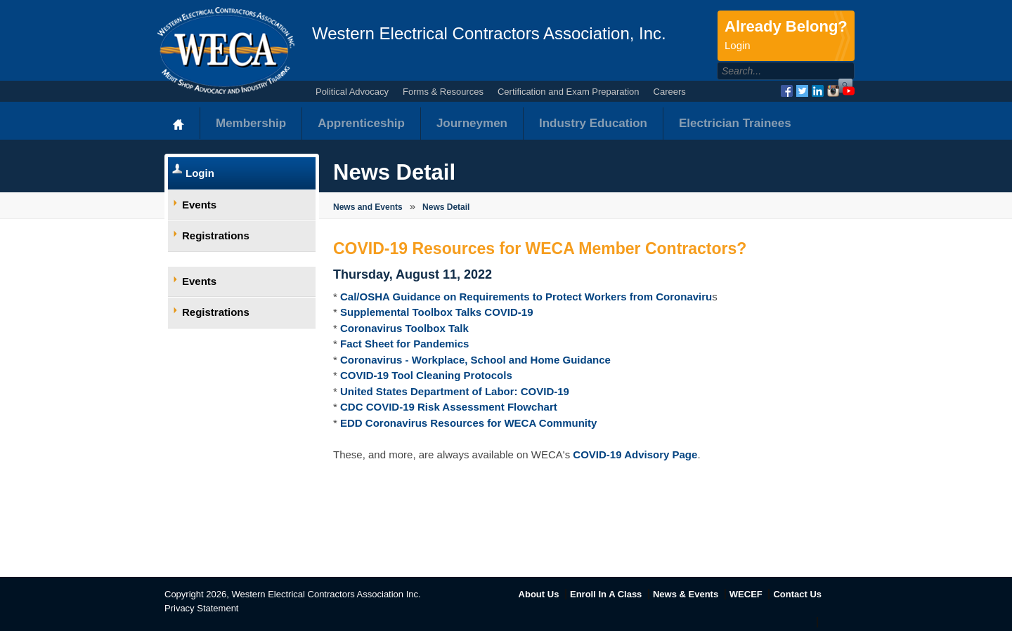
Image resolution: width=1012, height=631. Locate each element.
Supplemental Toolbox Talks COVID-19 (436, 312)
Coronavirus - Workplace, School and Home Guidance (475, 360)
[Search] (770, 71)
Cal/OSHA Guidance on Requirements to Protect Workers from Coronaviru (526, 297)
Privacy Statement (201, 608)
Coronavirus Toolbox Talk (404, 328)
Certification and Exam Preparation (569, 91)
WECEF (746, 594)
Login (200, 173)
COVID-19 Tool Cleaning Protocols (426, 375)
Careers (670, 91)
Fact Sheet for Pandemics (404, 344)
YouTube (849, 91)
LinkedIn (818, 91)
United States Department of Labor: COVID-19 (454, 391)
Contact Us (797, 594)
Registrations (215, 235)
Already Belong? (786, 36)
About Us (539, 594)
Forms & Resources (443, 91)
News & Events (685, 594)
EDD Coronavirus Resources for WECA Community (468, 423)
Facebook (787, 91)
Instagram (833, 91)
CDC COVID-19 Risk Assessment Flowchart (448, 407)
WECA (225, 50)
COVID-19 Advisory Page (635, 454)
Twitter (802, 91)
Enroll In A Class (606, 594)
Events (199, 205)
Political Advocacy (352, 91)
